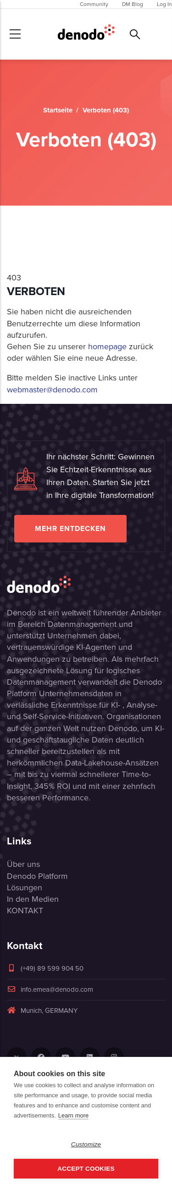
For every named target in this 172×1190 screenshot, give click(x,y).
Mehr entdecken (70, 528)
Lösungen (24, 888)
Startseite (57, 110)
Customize (86, 1144)
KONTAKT (25, 910)
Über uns (23, 864)
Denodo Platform (37, 876)
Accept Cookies (85, 1168)
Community (94, 4)
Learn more (73, 1115)
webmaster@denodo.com (52, 390)
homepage (107, 346)
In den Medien (33, 899)
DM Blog (132, 4)
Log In (164, 4)
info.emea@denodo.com (50, 989)
